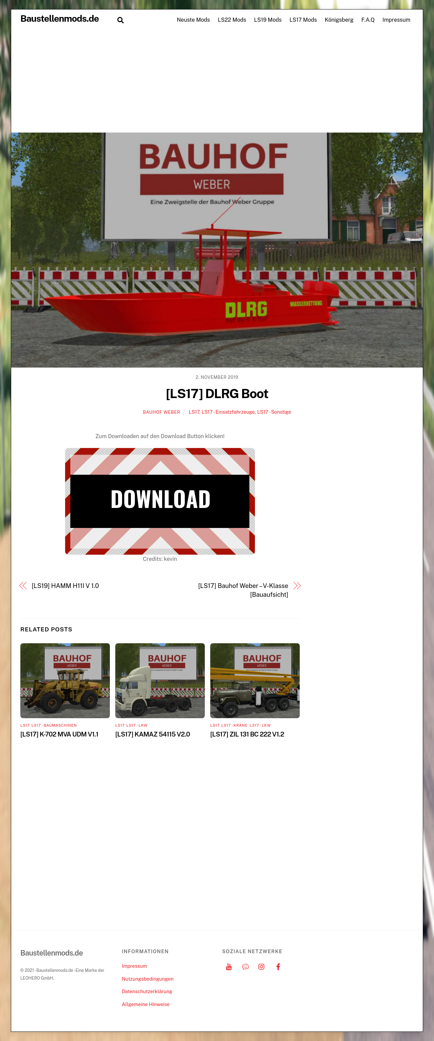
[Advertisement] (217, 81)
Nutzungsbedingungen (147, 979)
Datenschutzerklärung (147, 991)
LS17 (194, 412)
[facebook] (278, 966)
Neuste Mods (193, 20)
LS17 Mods (303, 20)
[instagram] (262, 966)
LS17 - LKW (136, 725)
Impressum (396, 20)
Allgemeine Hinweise (146, 1004)
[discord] (245, 966)
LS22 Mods (232, 20)
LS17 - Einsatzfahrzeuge (228, 412)
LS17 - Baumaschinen (54, 725)
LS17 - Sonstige (274, 412)
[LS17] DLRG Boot (217, 393)
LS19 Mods (267, 20)
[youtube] (229, 966)
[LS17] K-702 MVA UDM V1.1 (59, 734)
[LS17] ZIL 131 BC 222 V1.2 (247, 734)
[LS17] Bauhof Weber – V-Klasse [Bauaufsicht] (243, 590)
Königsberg (339, 20)
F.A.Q (368, 20)
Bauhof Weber (161, 412)
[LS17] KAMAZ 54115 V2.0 (152, 734)
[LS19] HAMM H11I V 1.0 (65, 585)
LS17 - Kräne (234, 725)
